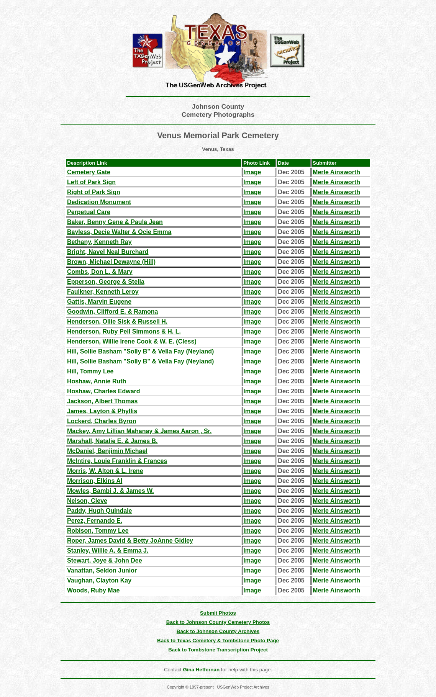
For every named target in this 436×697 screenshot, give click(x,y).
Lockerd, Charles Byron (101, 421)
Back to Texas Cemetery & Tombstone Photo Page (218, 640)
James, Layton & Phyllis (102, 411)
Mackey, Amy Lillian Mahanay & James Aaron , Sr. (139, 431)
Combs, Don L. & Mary (100, 271)
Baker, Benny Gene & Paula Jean (115, 222)
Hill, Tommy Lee (90, 371)
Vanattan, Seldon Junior (102, 570)
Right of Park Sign (93, 192)
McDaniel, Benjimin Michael (107, 451)
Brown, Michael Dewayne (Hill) (111, 262)
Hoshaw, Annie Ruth (96, 381)
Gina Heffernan (201, 669)
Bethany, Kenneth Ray (99, 242)
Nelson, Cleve (87, 500)
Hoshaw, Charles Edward (103, 391)
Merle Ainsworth (336, 172)
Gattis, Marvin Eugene (99, 301)
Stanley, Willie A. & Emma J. (107, 550)
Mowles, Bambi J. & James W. (110, 491)
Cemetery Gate (88, 172)
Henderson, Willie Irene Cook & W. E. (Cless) (132, 341)
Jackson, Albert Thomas (102, 401)
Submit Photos (218, 613)
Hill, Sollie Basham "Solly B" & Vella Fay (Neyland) (140, 351)
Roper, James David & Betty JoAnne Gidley (130, 540)
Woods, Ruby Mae (93, 590)
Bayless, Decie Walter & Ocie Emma (119, 232)
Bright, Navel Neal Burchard (108, 252)
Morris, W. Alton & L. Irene (105, 471)
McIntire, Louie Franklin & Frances (117, 461)
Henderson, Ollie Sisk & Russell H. (117, 321)
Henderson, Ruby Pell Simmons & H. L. (124, 331)
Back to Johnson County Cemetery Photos (218, 622)
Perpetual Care (88, 212)
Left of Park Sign (91, 182)
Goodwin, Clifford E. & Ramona (112, 311)
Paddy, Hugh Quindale (99, 510)
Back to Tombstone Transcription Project (218, 650)
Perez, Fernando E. (94, 520)
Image (252, 172)
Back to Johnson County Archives (218, 631)
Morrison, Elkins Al (94, 481)
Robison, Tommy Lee (98, 530)
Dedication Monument (99, 202)
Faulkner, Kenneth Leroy (103, 291)
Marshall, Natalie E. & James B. (112, 441)
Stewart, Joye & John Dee (104, 560)
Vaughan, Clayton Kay (99, 580)
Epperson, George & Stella (105, 281)
